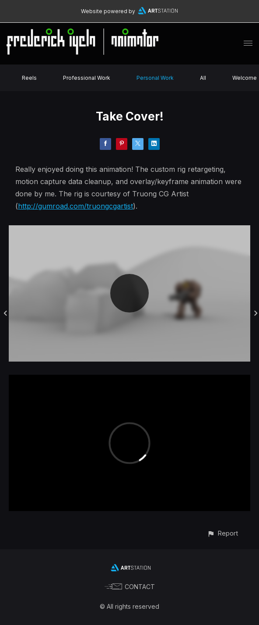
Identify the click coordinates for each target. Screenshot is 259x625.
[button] (222, 533)
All (203, 78)
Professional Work (86, 78)
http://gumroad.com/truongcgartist (75, 206)
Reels (29, 78)
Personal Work (155, 78)
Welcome (244, 78)
